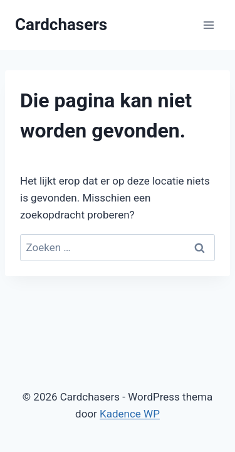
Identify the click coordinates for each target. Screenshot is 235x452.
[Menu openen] (208, 25)
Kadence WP (130, 413)
